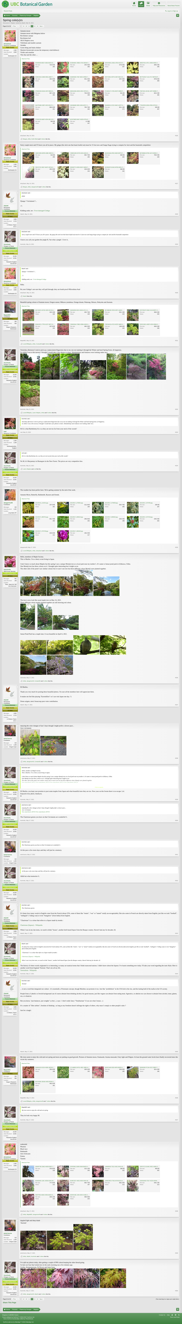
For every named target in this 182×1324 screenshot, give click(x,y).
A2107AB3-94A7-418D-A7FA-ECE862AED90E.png (84, 119)
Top (175, 1317)
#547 (176, 1141)
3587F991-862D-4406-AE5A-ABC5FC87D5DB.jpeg (50, 1197)
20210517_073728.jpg (41, 532)
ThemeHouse (29, 1321)
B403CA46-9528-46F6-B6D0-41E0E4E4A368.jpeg (119, 1069)
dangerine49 (35, 187)
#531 (176, 341)
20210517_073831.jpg (76, 503)
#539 (176, 800)
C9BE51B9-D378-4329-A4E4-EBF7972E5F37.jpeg (84, 153)
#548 (176, 1213)
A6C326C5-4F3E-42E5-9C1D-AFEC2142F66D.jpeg (50, 310)
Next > (41, 26)
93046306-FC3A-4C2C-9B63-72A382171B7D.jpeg (154, 1069)
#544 (176, 977)
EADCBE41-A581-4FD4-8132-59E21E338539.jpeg (119, 63)
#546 (176, 1100)
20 (26, 26)
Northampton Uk (12, 56)
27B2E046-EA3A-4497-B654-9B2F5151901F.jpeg (49, 91)
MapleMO (7, 315)
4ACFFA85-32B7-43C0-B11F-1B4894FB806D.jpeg (49, 105)
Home (172, 1317)
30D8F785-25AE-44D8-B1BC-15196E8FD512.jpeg (49, 1169)
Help (168, 1317)
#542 (176, 901)
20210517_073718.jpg (146, 517)
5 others (47, 551)
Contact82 (39, 344)
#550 (176, 1293)
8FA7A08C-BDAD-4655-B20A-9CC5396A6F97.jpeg (50, 1083)
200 (15, 321)
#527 (176, 183)
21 (29, 26)
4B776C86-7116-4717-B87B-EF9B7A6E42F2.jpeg (154, 77)
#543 (176, 940)
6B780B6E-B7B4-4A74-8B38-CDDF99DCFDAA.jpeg (155, 153)
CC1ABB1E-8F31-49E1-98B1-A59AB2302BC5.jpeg (84, 1069)
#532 (176, 409)
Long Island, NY (12, 513)
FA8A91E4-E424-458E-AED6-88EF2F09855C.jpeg (49, 1069)
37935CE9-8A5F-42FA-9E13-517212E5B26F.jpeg (49, 119)
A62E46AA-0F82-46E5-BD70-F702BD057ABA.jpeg (119, 153)
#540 (176, 837)
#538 (176, 759)
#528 (176, 226)
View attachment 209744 (29, 813)
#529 (176, 263)
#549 (176, 1255)
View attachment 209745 (43, 813)
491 (15, 579)
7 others (48, 1103)
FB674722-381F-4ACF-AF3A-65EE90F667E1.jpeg (49, 167)
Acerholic (7, 244)
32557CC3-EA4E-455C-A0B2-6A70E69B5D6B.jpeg (154, 1169)
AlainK (23, 23)
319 (15, 744)
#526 (176, 135)
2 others (41, 1258)
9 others (43, 139)
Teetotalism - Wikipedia (28, 972)
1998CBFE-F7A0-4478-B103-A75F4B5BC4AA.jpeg (119, 1183)
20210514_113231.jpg (41, 503)
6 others (47, 344)
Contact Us (162, 1317)
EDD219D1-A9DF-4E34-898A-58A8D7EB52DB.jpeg (154, 324)
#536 (176, 678)
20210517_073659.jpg (111, 503)
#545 (176, 1053)
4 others (43, 187)
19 (23, 26)
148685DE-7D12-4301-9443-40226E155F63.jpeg (119, 1169)
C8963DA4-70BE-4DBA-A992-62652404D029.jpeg (84, 324)
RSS (179, 1317)
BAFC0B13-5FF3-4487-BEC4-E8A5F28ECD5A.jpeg (120, 77)
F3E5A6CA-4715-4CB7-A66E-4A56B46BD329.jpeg (119, 324)
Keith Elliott (34, 139)
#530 (176, 293)
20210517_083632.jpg (111, 517)
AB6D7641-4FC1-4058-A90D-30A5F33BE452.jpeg (154, 63)
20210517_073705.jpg (146, 503)
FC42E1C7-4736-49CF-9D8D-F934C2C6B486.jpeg (119, 91)
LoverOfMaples (27, 344)
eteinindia (7, 570)
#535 (176, 548)
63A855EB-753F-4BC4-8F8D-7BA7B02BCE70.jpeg (84, 77)
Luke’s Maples (36, 413)
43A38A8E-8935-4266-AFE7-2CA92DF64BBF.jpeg (84, 105)
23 (34, 26)
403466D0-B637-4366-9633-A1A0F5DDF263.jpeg (49, 63)
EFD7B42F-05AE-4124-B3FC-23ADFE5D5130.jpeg (154, 310)
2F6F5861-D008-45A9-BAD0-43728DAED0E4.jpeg (84, 1169)
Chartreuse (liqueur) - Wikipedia (31, 927)
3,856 (15, 219)
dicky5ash (7, 44)
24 (37, 26)
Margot (25, 139)
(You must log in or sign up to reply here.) (167, 1301)
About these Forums (173, 5)
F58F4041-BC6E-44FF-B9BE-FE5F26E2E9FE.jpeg (154, 91)
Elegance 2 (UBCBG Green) (10, 1317)
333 (15, 508)
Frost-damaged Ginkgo (42, 211)
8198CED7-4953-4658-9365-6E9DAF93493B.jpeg (84, 1183)
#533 (176, 448)
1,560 (15, 50)
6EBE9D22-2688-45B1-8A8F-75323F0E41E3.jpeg (49, 77)
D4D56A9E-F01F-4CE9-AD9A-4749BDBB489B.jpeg (154, 1183)
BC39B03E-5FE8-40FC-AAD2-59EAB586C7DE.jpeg (120, 310)
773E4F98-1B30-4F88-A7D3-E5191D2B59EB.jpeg (154, 105)
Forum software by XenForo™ (18, 1319)
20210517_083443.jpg (76, 532)
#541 (176, 864)
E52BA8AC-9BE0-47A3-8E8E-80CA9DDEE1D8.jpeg (85, 63)
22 (32, 26)
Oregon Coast (12, 747)
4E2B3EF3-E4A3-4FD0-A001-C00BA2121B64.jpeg (119, 167)
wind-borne (8, 739)
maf (5, 432)
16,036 (14, 256)
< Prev (14, 26)
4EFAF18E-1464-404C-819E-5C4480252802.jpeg (84, 1197)
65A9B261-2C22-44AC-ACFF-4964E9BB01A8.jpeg (119, 105)
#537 (176, 721)
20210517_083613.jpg (76, 517)
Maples (13, 23)
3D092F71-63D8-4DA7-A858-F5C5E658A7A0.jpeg (84, 167)
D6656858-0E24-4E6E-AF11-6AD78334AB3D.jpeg (84, 310)
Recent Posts (8, 11)
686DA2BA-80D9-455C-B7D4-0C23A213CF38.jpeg (84, 91)
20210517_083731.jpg (41, 517)
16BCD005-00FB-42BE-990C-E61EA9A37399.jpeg (49, 153)
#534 (176, 481)
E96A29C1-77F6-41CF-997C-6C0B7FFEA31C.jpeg (50, 324)
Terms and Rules (175, 1319)
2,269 (15, 441)
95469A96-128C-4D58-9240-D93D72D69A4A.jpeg (49, 1183)
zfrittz (29, 139)
